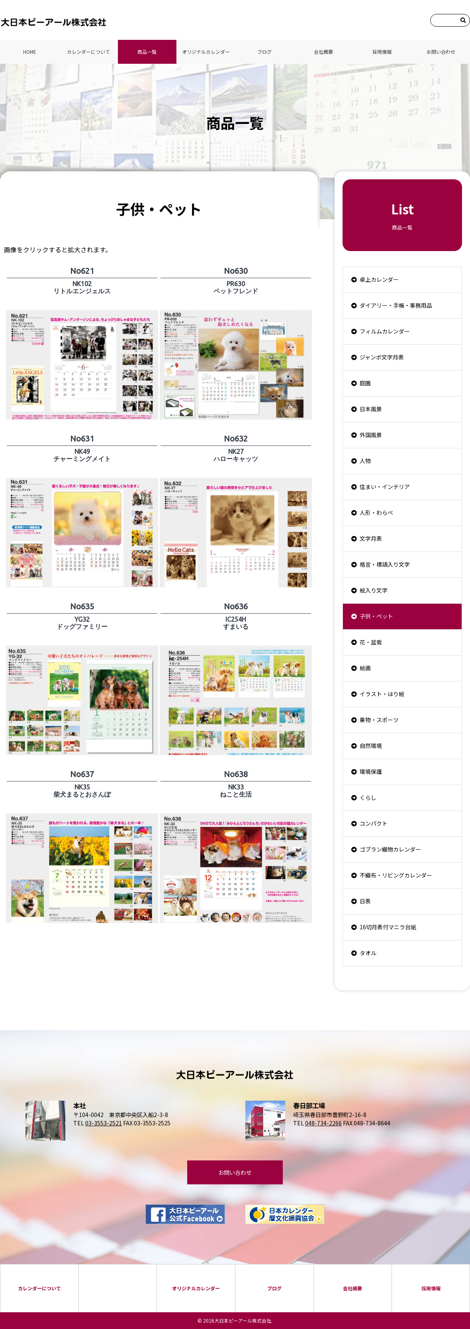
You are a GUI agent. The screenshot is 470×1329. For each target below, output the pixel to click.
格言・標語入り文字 (385, 564)
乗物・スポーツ (379, 720)
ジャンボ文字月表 (382, 357)
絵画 (365, 668)
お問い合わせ (441, 51)
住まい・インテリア (385, 487)
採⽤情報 (382, 51)
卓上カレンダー (379, 279)
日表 (365, 901)
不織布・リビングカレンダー (396, 875)
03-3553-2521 (103, 1123)
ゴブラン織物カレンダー (390, 849)
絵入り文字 (374, 590)
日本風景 (371, 409)
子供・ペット (376, 616)
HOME (29, 51)
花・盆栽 (371, 642)
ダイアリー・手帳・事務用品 (396, 305)
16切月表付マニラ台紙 (388, 927)
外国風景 (371, 435)
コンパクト (374, 823)
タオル (368, 953)
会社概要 (323, 51)
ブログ (264, 51)
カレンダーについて (88, 51)
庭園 (365, 383)
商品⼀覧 (147, 51)
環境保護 (371, 771)
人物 (365, 461)
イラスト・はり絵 (382, 694)
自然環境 (371, 746)
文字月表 (371, 538)
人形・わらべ (376, 512)
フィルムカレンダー (385, 331)
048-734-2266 (323, 1123)
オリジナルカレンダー (206, 51)
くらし (368, 797)
